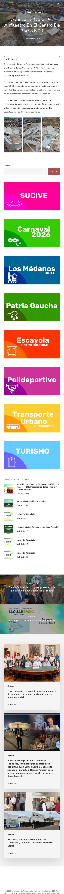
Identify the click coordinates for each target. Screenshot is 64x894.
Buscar (7, 166)
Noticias (27, 12)
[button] (59, 3)
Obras (38, 12)
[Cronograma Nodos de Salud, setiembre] (32, 619)
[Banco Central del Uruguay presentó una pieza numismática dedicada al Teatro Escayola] (32, 589)
